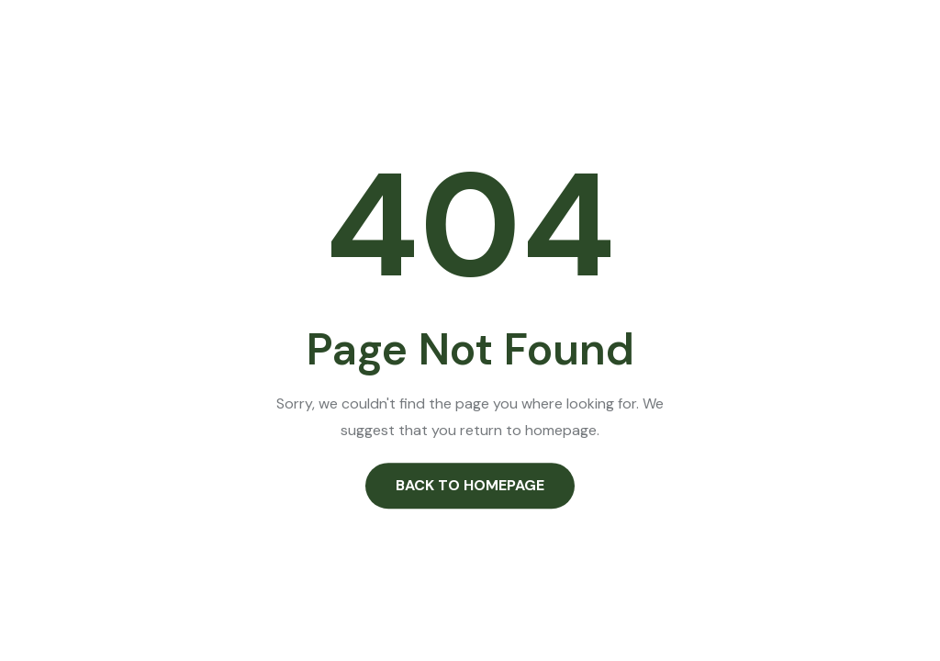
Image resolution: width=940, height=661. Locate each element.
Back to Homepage (470, 485)
